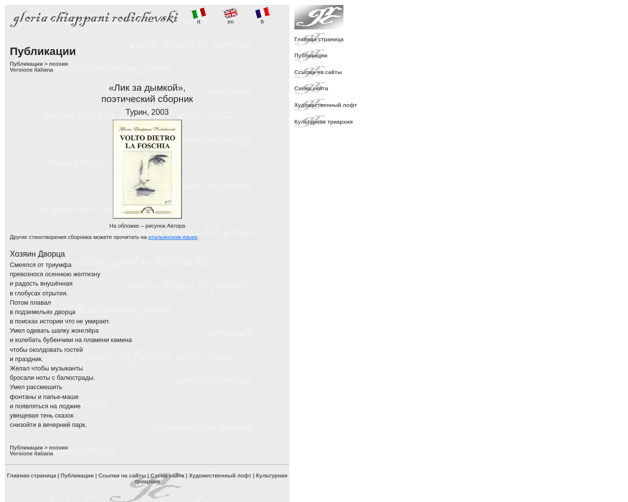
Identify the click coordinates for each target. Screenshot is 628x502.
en (230, 16)
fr (262, 16)
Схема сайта (167, 475)
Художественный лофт (220, 475)
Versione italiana (31, 70)
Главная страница (31, 475)
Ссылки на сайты (122, 475)
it (198, 16)
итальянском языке (172, 237)
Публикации (26, 64)
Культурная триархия (323, 122)
